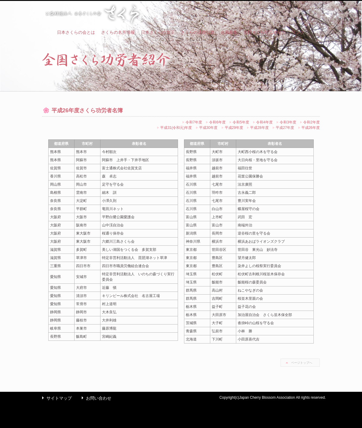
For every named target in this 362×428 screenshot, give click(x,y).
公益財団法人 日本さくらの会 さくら (92, 14)
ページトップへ (301, 362)
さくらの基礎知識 (197, 32)
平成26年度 (310, 128)
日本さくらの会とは (76, 32)
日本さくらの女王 (158, 32)
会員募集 (229, 32)
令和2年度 (311, 122)
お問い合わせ (95, 398)
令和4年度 (264, 122)
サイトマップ (55, 398)
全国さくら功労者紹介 (264, 32)
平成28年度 (259, 128)
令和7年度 (194, 122)
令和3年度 (288, 122)
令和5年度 (241, 122)
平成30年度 (208, 128)
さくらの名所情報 (118, 32)
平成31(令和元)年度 (176, 128)
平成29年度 (234, 128)
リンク (298, 32)
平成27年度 (285, 128)
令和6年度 (217, 122)
